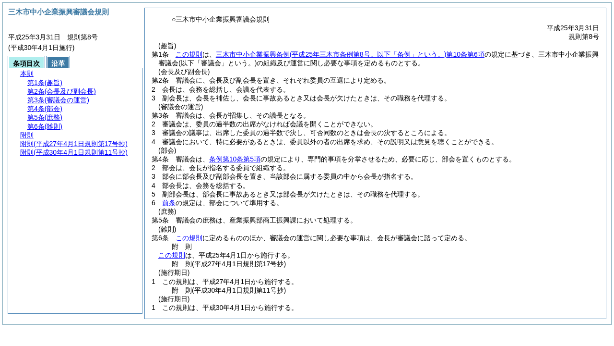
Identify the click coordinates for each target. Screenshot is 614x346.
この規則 (189, 54)
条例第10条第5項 (234, 159)
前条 (169, 203)
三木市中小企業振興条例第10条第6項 (350, 54)
